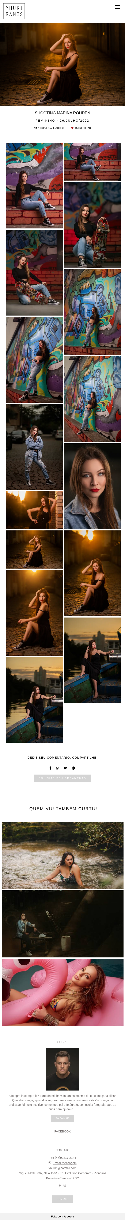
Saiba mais (62, 1118)
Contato (62, 1199)
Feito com (62, 1216)
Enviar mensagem (65, 1163)
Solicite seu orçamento (62, 778)
